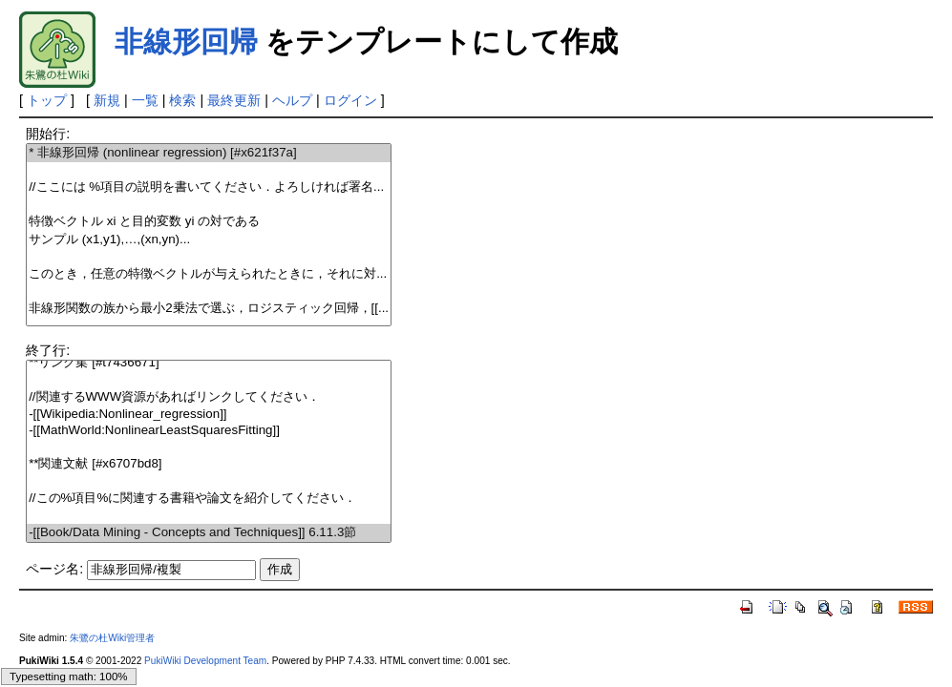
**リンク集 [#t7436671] (209, 363)
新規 (107, 100)
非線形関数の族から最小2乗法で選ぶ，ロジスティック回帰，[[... (209, 309)
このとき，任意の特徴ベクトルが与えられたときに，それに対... (209, 274)
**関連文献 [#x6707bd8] (209, 464)
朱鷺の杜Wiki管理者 (112, 638)
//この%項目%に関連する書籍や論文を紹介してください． (209, 498)
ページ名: (54, 568)
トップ (47, 100)
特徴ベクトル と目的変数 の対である (209, 222)
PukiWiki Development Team (205, 661)
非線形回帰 (186, 41)
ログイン (350, 100)
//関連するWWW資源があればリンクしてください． (209, 397)
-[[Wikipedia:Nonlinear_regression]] (209, 414)
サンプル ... (209, 240)
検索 (182, 100)
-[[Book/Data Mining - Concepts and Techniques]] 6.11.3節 (209, 533)
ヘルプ (292, 100)
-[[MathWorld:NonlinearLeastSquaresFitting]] (209, 431)
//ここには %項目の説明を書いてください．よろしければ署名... (209, 187)
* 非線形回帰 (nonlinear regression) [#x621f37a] (209, 153)
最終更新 (234, 100)
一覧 (145, 100)
